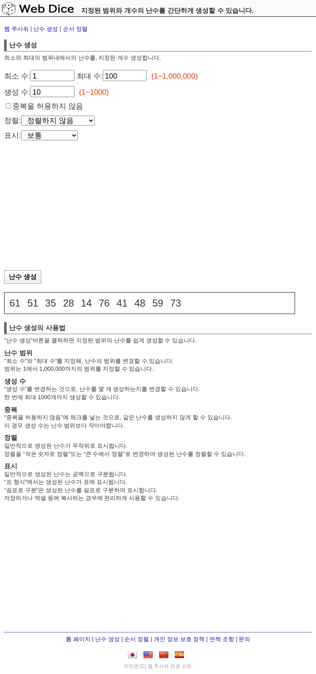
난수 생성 (45, 29)
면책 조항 (221, 639)
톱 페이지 (78, 639)
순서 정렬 (75, 29)
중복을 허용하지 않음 (47, 106)
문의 (244, 639)
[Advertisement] (158, 207)
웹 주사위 (16, 29)
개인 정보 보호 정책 (179, 639)
